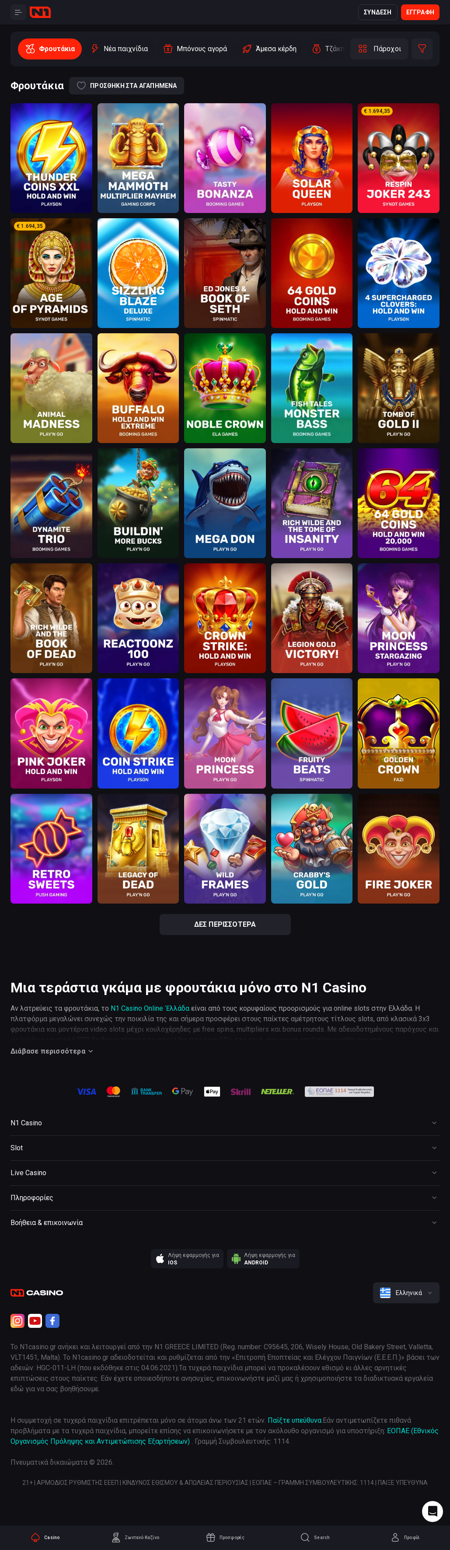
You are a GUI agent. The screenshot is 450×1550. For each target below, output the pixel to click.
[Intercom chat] (432, 1511)
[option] (49, 48)
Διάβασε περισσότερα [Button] (53, 1051)
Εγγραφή (420, 12)
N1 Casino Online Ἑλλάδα (150, 1008)
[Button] (18, 12)
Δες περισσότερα (225, 924)
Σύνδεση (377, 12)
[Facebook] (52, 1321)
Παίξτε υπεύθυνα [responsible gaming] (294, 1420)
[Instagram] (17, 1321)
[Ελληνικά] (406, 1292)
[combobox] (406, 1292)
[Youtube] (35, 1321)
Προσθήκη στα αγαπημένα (126, 85)
